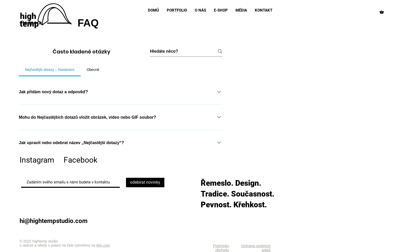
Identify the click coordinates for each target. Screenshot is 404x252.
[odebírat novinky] (145, 182)
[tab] (50, 69)
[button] (383, 11)
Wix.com (103, 245)
